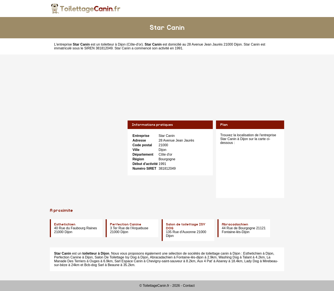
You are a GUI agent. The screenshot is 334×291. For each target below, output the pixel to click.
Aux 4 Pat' (204, 261)
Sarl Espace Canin (128, 261)
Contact (189, 285)
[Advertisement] (167, 84)
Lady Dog (251, 261)
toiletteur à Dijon (113, 44)
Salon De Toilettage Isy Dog (116, 257)
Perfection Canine (125, 224)
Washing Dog (229, 257)
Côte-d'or (134, 44)
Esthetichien (64, 224)
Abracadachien (235, 224)
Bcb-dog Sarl (94, 265)
